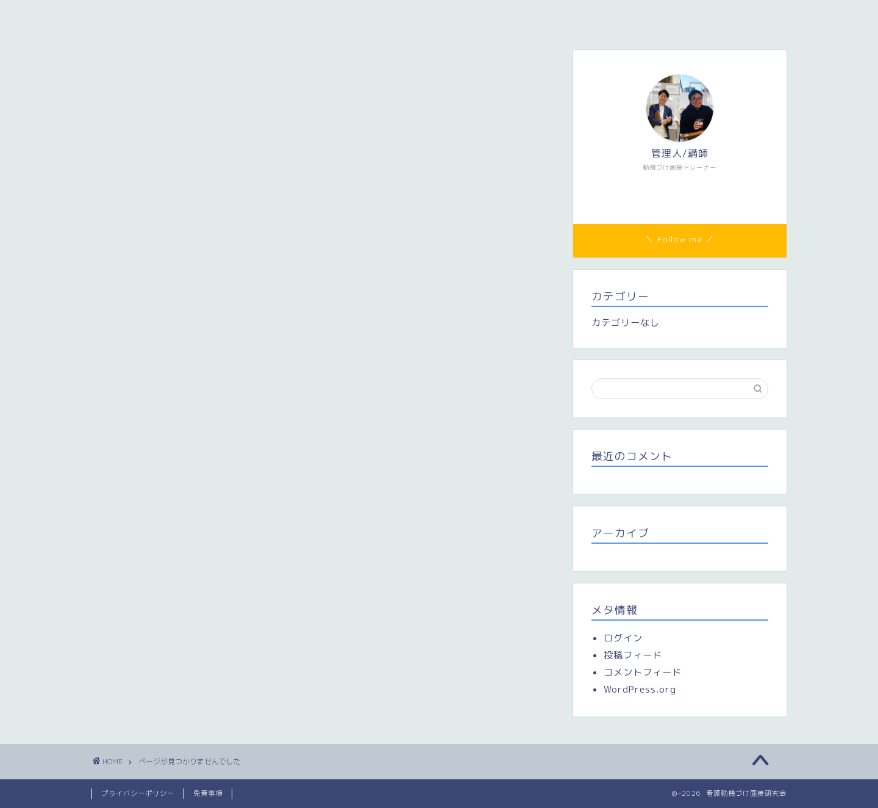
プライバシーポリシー (137, 793)
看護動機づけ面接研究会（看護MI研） (185, 16)
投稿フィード (633, 655)
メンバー (311, 16)
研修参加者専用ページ (406, 16)
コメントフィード (643, 672)
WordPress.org (640, 689)
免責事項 (208, 793)
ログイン (623, 638)
